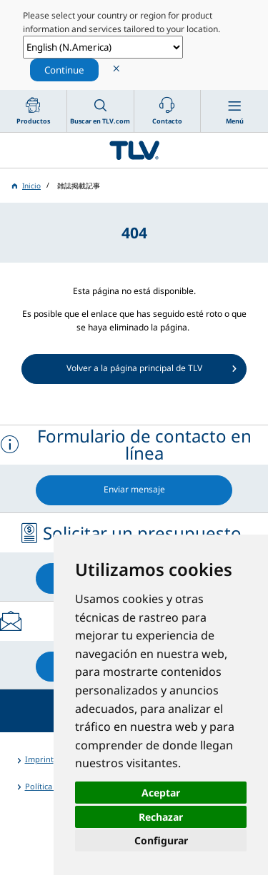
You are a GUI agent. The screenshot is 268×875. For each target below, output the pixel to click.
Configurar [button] (161, 840)
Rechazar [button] (161, 817)
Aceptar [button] (161, 792)
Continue (64, 70)
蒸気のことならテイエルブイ (134, 150)
